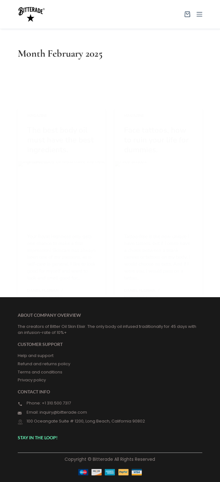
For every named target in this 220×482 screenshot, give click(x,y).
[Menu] (199, 14)
